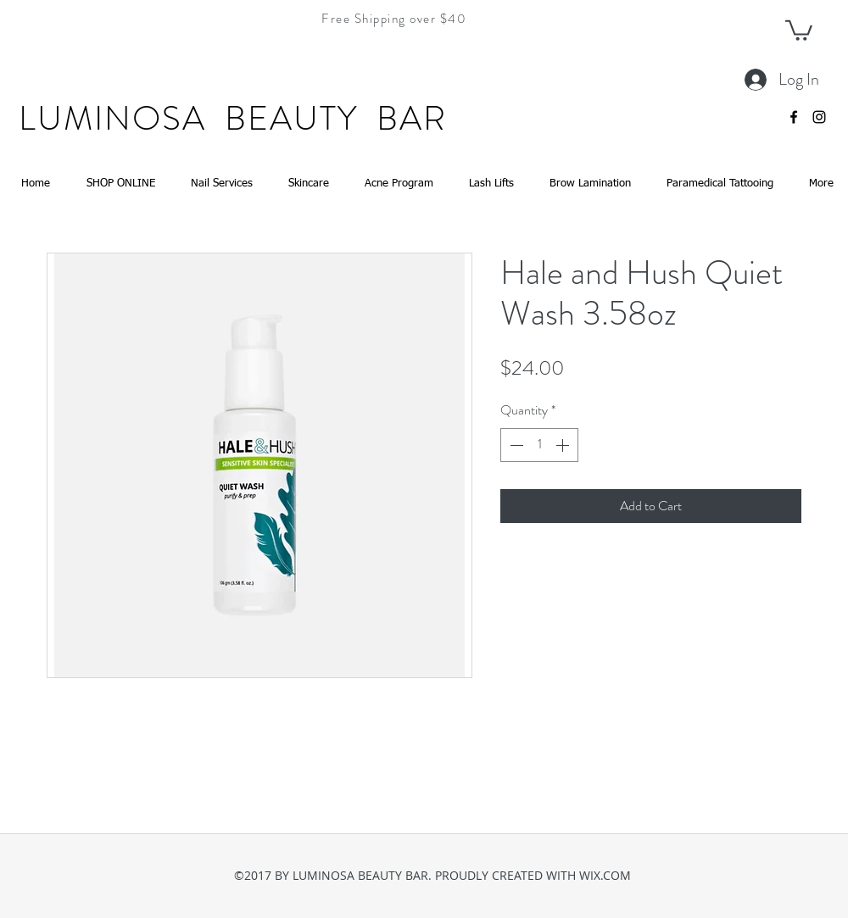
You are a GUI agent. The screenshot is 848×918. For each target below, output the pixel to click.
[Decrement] (515, 445)
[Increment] (564, 445)
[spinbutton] (539, 445)
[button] (798, 29)
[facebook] (793, 116)
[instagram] (819, 116)
